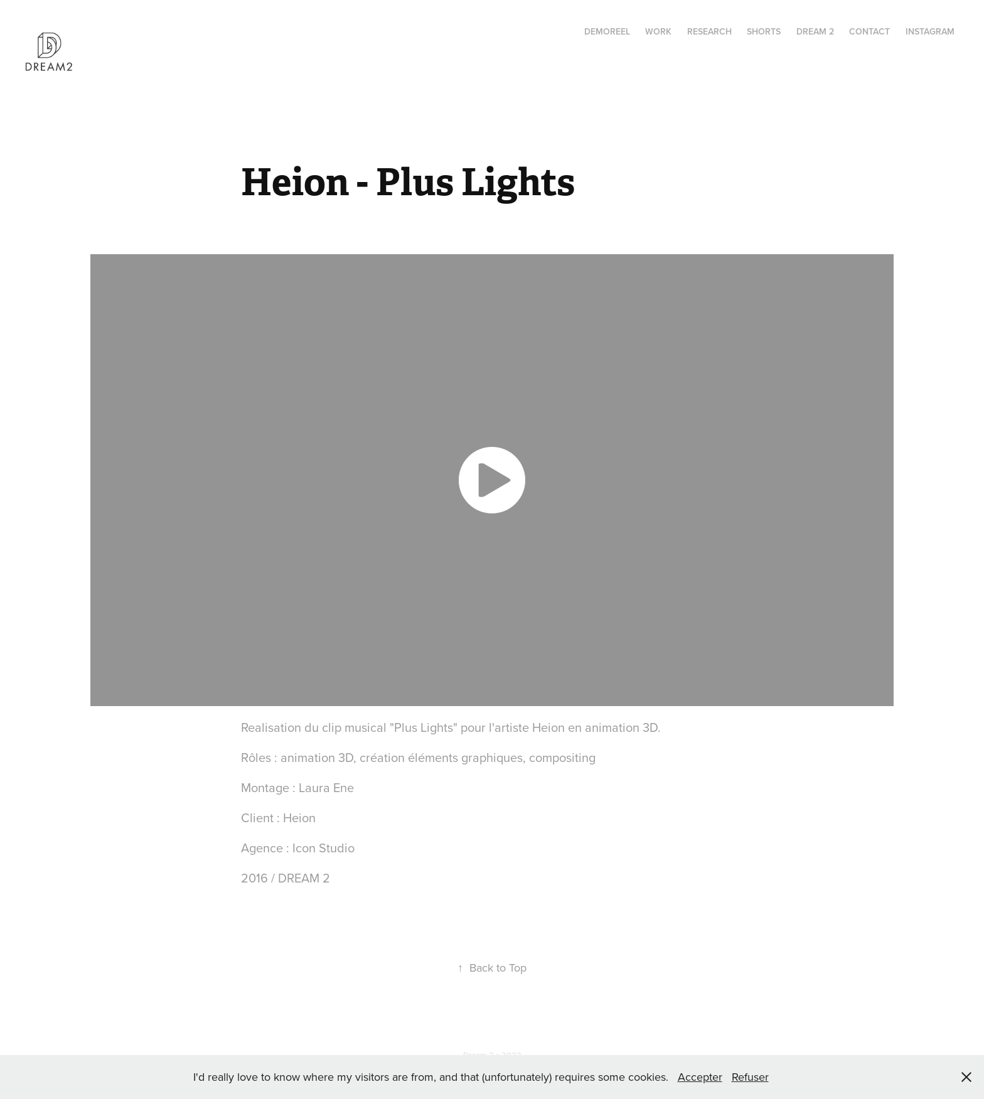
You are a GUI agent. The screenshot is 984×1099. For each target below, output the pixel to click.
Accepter (700, 1077)
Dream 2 (815, 31)
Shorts (764, 31)
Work (658, 31)
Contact (869, 31)
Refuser (750, 1077)
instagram (930, 31)
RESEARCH (709, 31)
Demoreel (607, 31)
